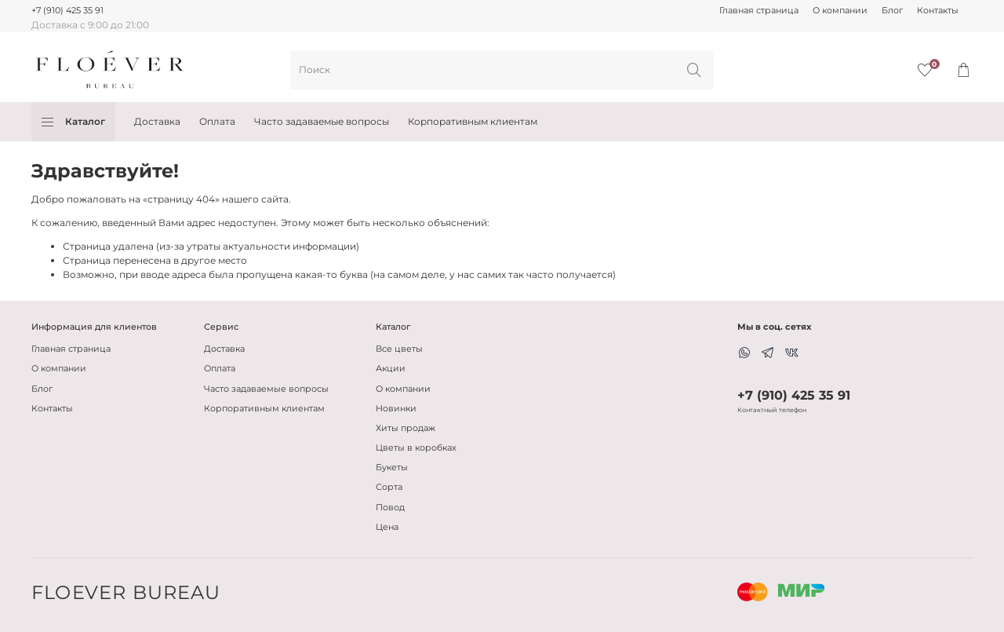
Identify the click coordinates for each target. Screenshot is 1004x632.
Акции (391, 368)
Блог (892, 10)
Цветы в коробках (416, 448)
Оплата (217, 121)
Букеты (392, 467)
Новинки (396, 409)
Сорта (389, 487)
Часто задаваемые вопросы (321, 121)
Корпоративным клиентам (472, 121)
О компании (840, 10)
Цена (387, 527)
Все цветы (399, 349)
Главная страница (758, 10)
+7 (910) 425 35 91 (67, 10)
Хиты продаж (405, 428)
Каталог (73, 121)
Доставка (157, 121)
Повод (390, 507)
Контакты (938, 10)
